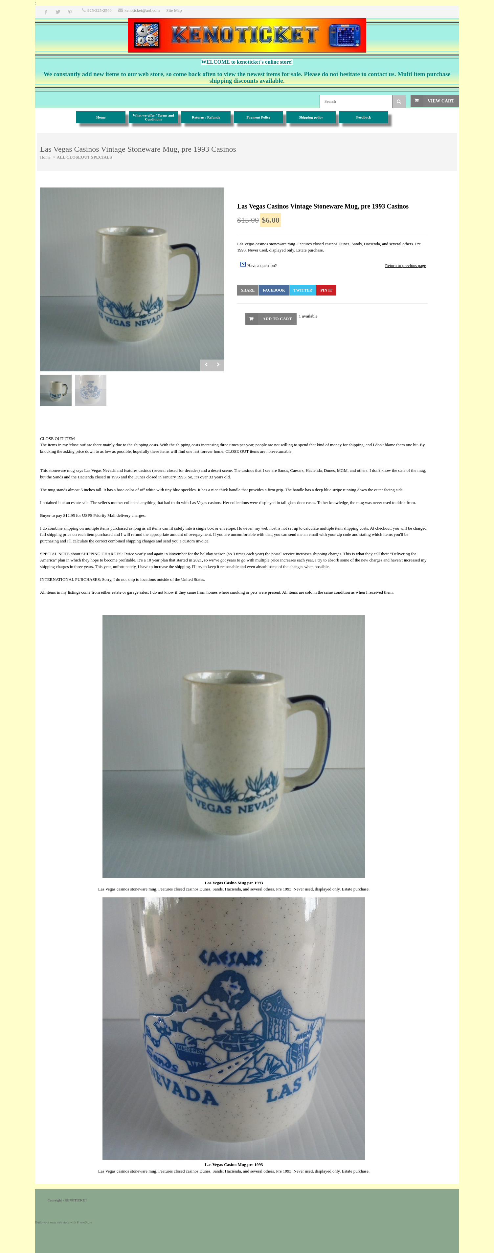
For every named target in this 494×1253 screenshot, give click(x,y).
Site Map (174, 10)
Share (248, 290)
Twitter (302, 290)
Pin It (326, 290)
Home (45, 157)
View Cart (441, 101)
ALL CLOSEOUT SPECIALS (84, 157)
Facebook (274, 290)
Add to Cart (277, 318)
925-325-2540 (99, 10)
